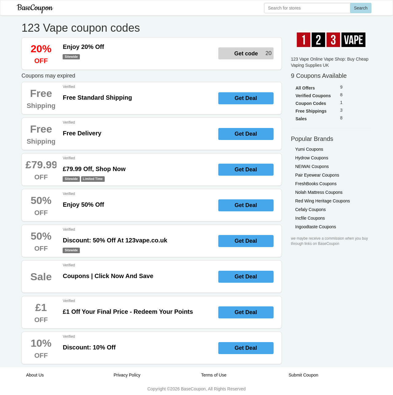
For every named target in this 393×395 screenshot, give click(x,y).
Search (361, 8)
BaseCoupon (35, 7)
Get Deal (246, 98)
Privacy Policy (127, 375)
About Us (35, 375)
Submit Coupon (303, 375)
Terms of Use (213, 375)
